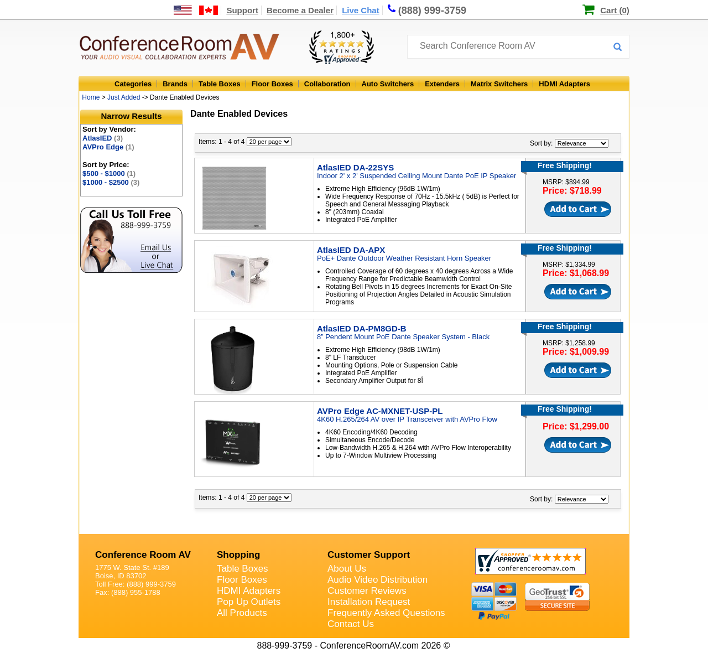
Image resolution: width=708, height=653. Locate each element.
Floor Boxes (272, 84)
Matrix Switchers (499, 84)
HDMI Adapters (564, 84)
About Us (346, 568)
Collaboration (327, 84)
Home (91, 97)
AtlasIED (102, 138)
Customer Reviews (367, 590)
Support (242, 10)
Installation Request (368, 602)
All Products (242, 613)
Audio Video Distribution (377, 579)
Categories (133, 84)
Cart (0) (614, 10)
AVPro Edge (108, 147)
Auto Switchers (388, 84)
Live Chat (360, 10)
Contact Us (350, 624)
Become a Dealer (300, 10)
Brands (175, 84)
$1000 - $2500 (110, 182)
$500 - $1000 (109, 173)
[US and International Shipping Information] (196, 10)
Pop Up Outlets (248, 602)
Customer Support (368, 555)
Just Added (123, 97)
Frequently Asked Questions (386, 613)
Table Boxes (220, 84)
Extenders (442, 84)
